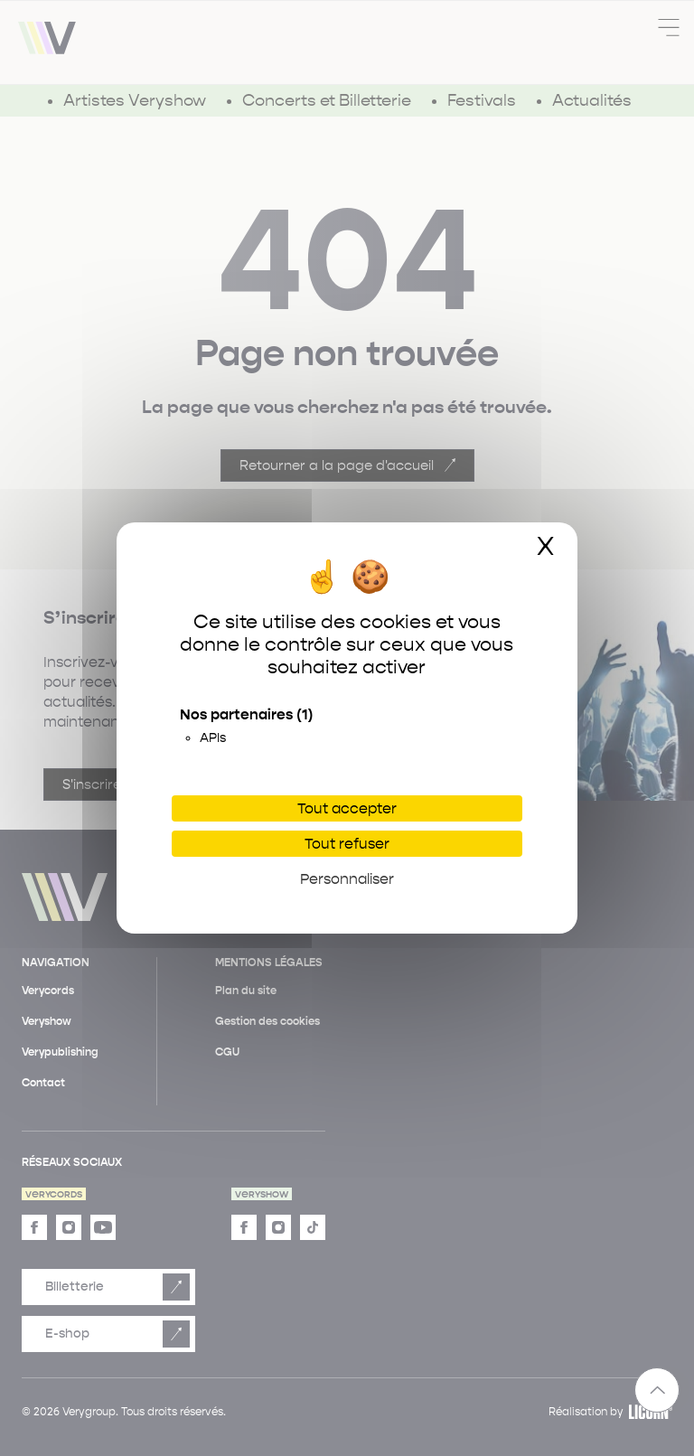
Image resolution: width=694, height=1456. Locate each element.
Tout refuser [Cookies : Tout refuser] (347, 843)
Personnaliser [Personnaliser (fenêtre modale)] (347, 879)
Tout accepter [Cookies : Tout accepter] (347, 808)
